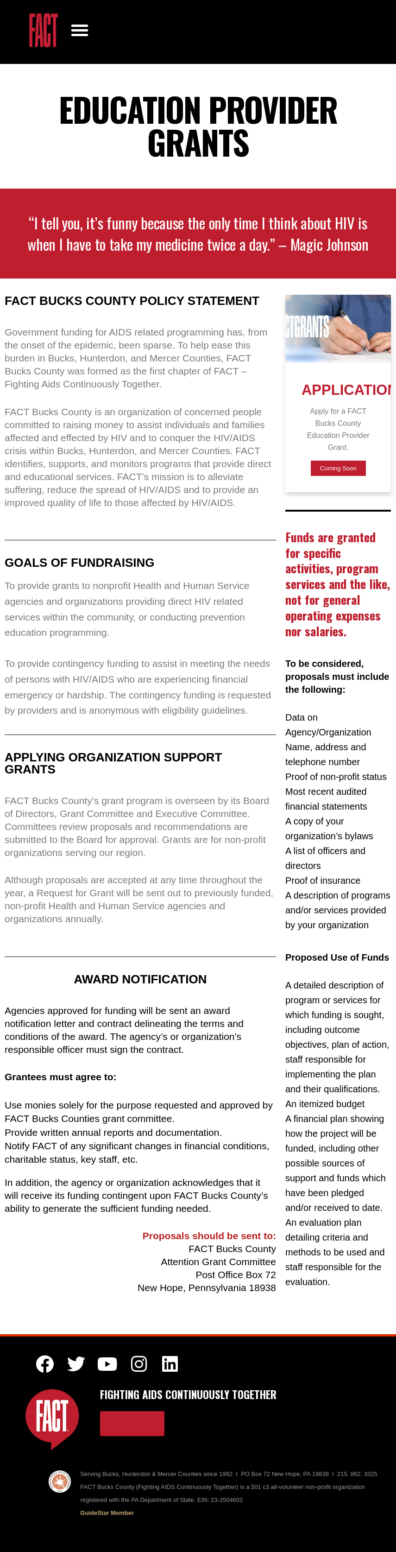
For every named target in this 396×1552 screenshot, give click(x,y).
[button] (80, 29)
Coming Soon (338, 468)
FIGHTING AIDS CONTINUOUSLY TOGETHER (188, 1394)
